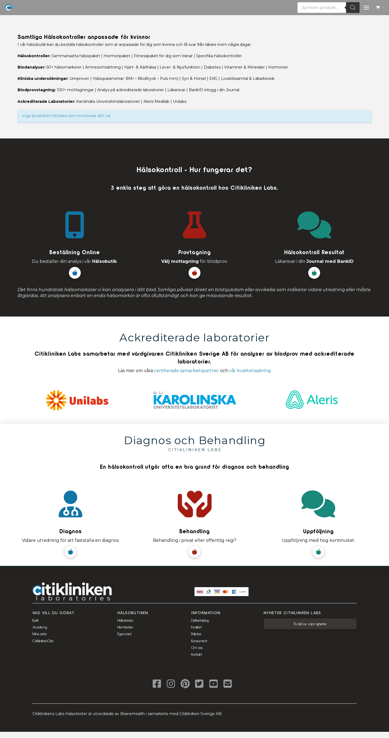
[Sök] (353, 7)
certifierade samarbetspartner (186, 370)
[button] (378, 7)
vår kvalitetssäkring (250, 370)
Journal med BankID (330, 261)
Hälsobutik (104, 261)
